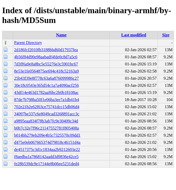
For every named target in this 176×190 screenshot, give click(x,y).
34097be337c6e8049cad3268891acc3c (46, 114)
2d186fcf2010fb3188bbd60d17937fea (46, 50)
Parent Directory (28, 42)
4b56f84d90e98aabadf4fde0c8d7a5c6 (45, 57)
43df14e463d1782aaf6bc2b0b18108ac (46, 92)
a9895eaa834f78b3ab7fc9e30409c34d (46, 121)
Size (165, 35)
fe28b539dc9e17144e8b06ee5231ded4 (46, 164)
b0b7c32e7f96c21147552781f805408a (46, 128)
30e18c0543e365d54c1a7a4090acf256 (46, 85)
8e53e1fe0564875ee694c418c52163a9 (46, 71)
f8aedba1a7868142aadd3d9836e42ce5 (46, 156)
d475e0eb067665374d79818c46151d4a (47, 142)
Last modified (133, 35)
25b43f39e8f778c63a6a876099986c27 (46, 78)
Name (61, 35)
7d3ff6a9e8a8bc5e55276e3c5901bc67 (46, 64)
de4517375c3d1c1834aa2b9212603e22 (47, 149)
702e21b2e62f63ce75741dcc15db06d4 (46, 106)
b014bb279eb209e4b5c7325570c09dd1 (47, 135)
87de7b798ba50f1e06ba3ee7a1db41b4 (46, 99)
